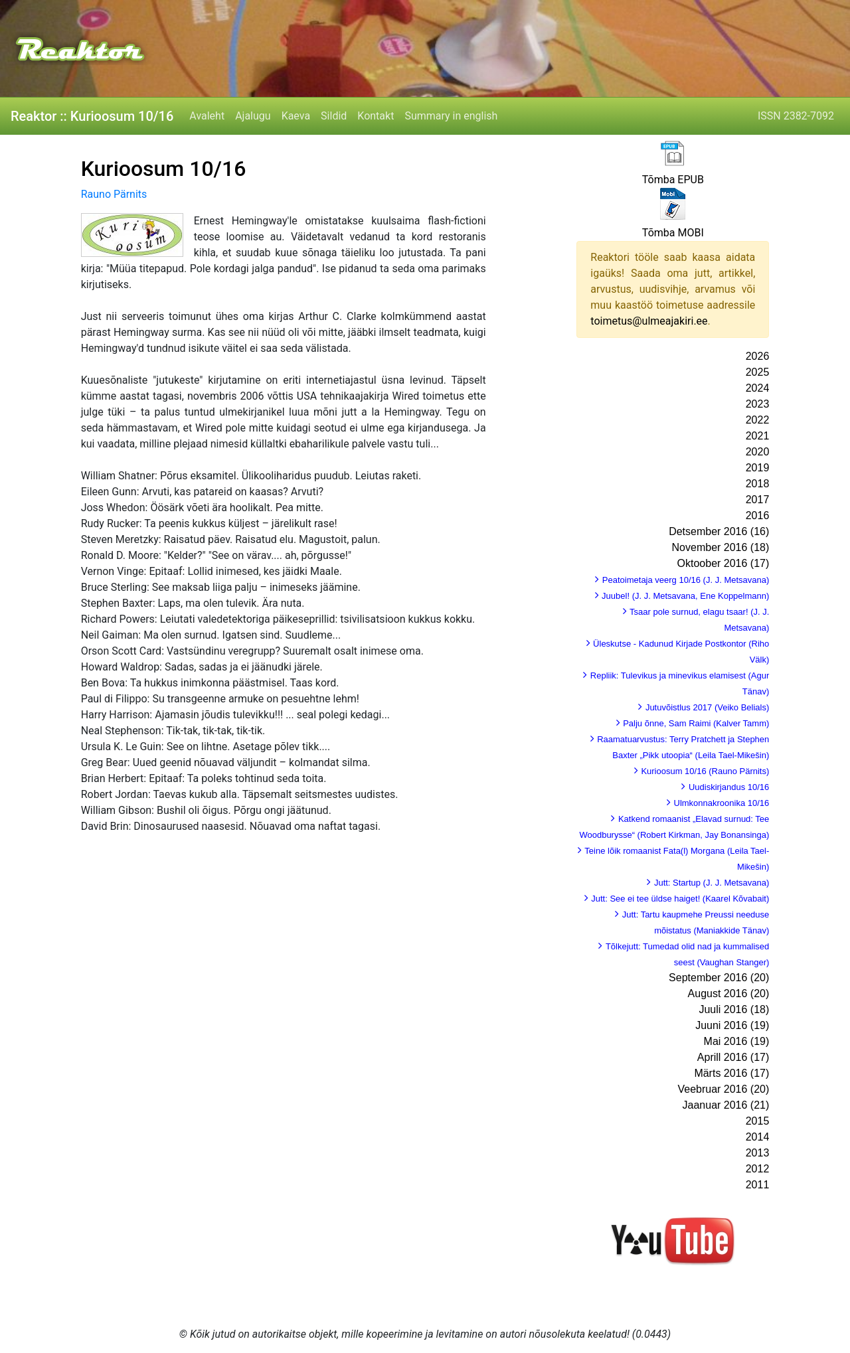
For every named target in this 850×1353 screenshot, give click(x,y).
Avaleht (206, 116)
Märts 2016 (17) (731, 1073)
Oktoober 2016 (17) (723, 563)
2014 (758, 1137)
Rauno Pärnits (114, 194)
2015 (758, 1121)
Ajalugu (252, 116)
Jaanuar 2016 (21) (726, 1105)
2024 (758, 388)
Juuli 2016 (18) (734, 1009)
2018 (758, 483)
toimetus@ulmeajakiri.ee (648, 321)
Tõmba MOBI (673, 232)
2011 (758, 1184)
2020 (758, 451)
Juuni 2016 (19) (732, 1025)
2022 (758, 420)
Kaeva (296, 116)
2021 (758, 435)
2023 (758, 404)
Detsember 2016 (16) (719, 531)
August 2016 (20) (729, 993)
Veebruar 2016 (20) (723, 1089)
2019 (758, 467)
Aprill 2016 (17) (733, 1057)
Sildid (334, 116)
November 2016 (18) (721, 547)
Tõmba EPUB (673, 179)
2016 (758, 515)
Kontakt (375, 116)
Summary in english (450, 116)
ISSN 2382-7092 (796, 116)
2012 (758, 1168)
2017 (758, 499)
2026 (758, 356)
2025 (758, 372)
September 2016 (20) (719, 977)
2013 (758, 1152)
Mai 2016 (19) (737, 1041)
